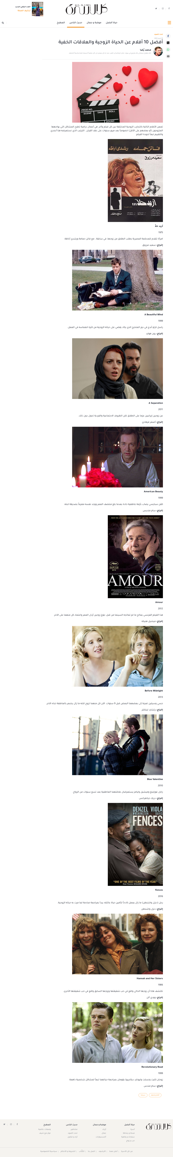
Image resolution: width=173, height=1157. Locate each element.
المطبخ (61, 23)
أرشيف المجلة (23, 11)
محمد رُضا (145, 50)
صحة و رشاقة (129, 1133)
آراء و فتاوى (73, 1137)
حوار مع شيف (45, 1133)
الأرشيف (102, 1152)
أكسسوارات (100, 1137)
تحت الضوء (158, 34)
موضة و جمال (94, 23)
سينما (142, 1095)
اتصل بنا (91, 1152)
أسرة (132, 1130)
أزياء (104, 1130)
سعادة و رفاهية (128, 1137)
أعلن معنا (113, 1152)
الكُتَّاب (81, 1152)
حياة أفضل (111, 23)
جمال (103, 1133)
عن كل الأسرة (127, 1152)
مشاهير (74, 1130)
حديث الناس (75, 23)
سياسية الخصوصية (48, 1152)
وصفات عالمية (44, 1130)
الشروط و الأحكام (68, 1152)
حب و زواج (130, 1141)
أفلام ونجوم (155, 1095)
